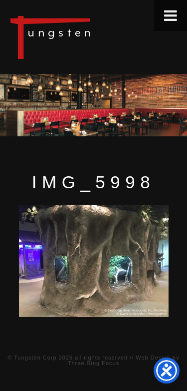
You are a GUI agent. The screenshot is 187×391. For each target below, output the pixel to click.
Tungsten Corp (35, 358)
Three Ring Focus (93, 363)
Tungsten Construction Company (85, 37)
